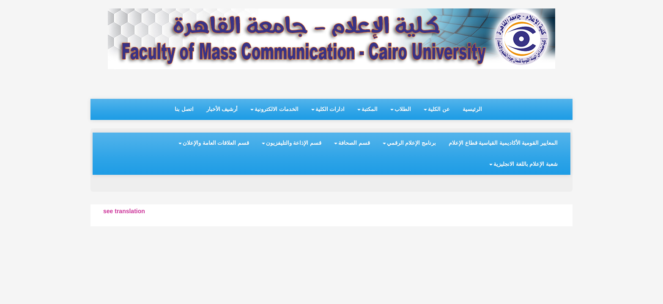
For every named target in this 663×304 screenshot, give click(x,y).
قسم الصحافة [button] (352, 143)
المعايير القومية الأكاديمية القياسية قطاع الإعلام (503, 143)
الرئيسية (472, 109)
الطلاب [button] (400, 109)
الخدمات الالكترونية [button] (274, 109)
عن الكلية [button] (437, 109)
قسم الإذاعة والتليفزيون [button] (291, 143)
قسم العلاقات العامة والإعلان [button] (213, 143)
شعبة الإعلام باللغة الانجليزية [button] (523, 164)
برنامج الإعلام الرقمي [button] (409, 143)
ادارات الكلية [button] (328, 109)
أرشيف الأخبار (222, 109)
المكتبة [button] (367, 109)
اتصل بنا (184, 109)
